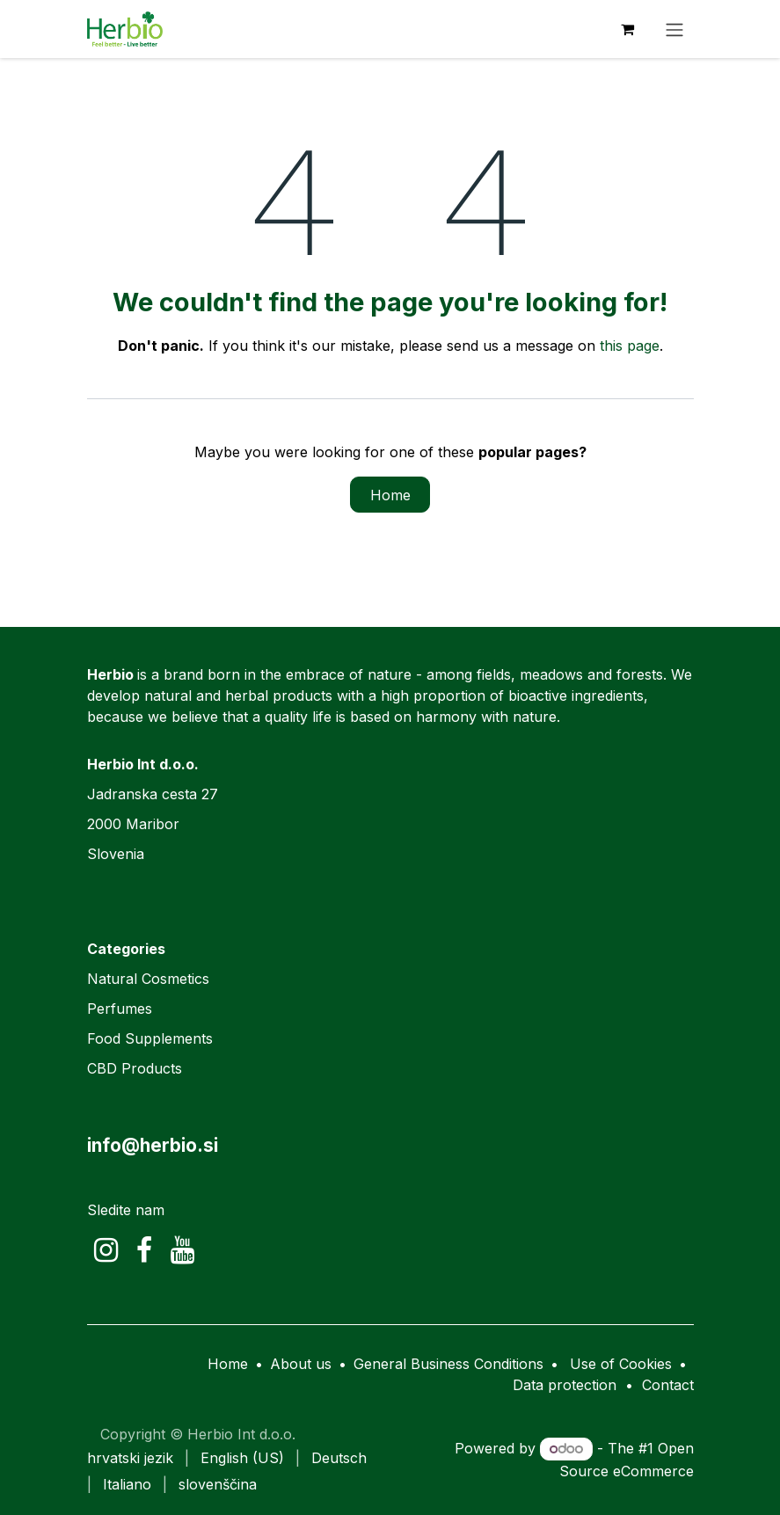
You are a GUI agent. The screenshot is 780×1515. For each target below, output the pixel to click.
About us (301, 1364)
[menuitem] (130, 1458)
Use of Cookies (621, 1364)
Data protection (564, 1385)
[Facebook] (144, 1250)
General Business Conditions (448, 1364)
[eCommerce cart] (627, 29)
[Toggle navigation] (674, 29)
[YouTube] (182, 1250)
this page (630, 345)
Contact (668, 1385)
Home (390, 495)
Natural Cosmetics (148, 978)
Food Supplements (150, 1038)
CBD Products (134, 1068)
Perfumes (119, 1008)
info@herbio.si (152, 1145)
